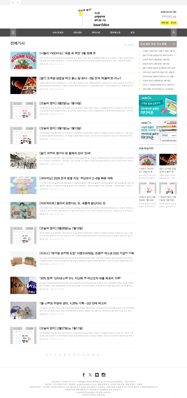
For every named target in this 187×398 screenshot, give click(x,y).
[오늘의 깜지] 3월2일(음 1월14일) (156, 59)
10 (93, 354)
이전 (47, 355)
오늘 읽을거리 (146, 148)
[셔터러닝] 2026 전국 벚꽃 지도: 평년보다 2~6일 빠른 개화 (159, 72)
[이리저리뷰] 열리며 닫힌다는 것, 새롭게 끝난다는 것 (159, 76)
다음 (97, 355)
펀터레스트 (115, 32)
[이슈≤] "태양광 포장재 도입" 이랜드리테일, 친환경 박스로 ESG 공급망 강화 (159, 85)
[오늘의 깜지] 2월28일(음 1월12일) (156, 80)
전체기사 (131, 45)
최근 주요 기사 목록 (153, 44)
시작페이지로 (12, 2)
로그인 (173, 22)
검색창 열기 (174, 33)
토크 (132, 32)
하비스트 (96, 32)
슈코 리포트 (57, 32)
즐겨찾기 (17, 2)
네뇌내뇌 (77, 32)
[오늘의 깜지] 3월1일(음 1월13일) (156, 64)
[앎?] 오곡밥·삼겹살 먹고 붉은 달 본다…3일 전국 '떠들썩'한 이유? (159, 55)
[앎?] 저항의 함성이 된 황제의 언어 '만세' (159, 68)
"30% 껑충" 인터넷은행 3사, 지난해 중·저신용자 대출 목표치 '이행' (159, 89)
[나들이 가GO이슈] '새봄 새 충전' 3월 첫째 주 (159, 51)
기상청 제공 (169, 18)
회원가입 (164, 22)
